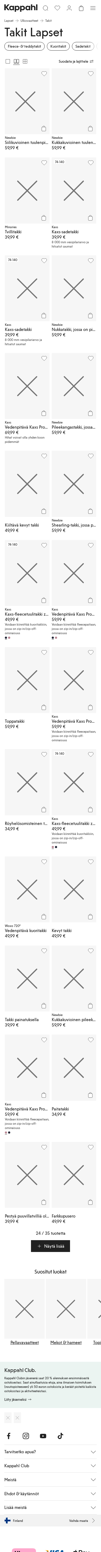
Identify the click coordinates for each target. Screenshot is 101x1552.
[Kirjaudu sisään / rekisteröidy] (69, 8)
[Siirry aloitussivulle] (20, 8)
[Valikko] (93, 8)
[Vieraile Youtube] (43, 1436)
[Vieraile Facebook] (8, 1436)
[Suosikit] (57, 8)
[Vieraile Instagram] (26, 1436)
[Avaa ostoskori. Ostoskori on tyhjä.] (81, 8)
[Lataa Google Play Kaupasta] (17, 1417)
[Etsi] (45, 8)
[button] (50, 1246)
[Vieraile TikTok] (60, 1436)
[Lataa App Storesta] (8, 1417)
